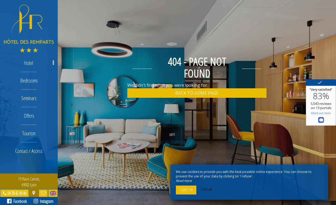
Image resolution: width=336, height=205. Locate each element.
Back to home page (196, 93)
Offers (29, 115)
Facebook (17, 201)
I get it (186, 189)
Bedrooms (29, 80)
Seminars (28, 98)
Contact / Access (29, 151)
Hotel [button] (39, 62)
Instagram (43, 201)
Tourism (28, 133)
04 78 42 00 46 (16, 193)
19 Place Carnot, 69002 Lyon (29, 182)
